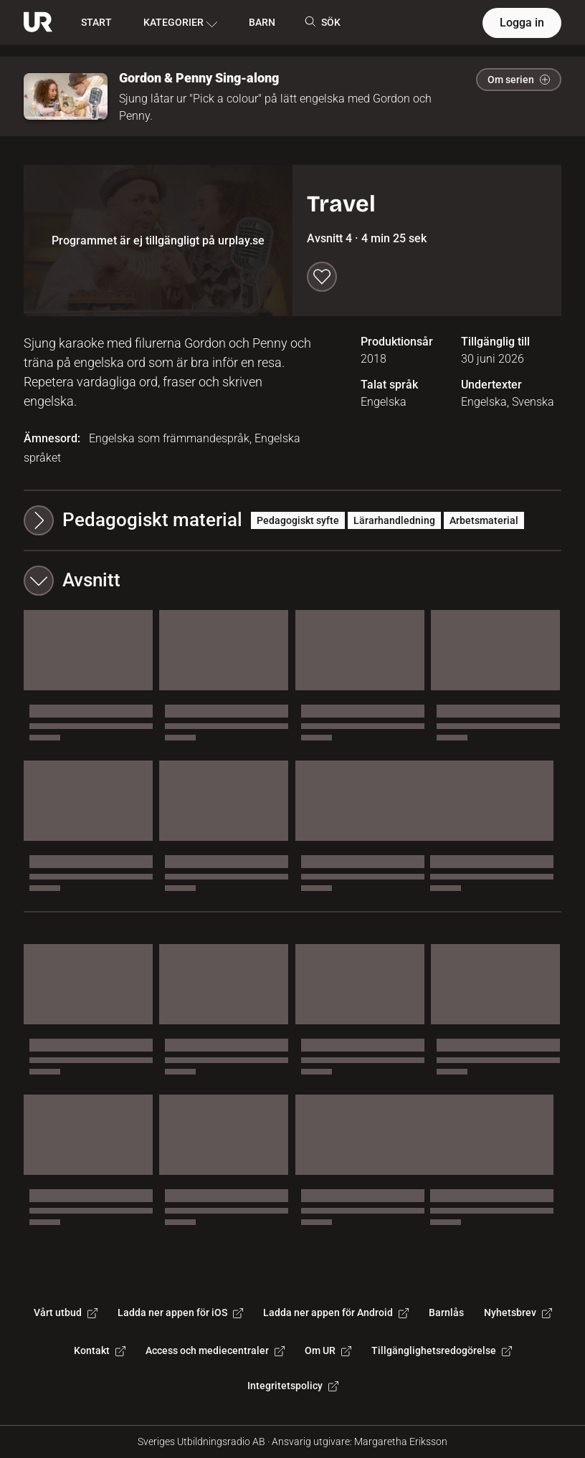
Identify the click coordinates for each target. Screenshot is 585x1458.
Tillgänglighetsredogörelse (441, 1350)
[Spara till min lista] (322, 277)
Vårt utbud (66, 1312)
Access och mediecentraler (215, 1350)
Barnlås (446, 1312)
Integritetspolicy (292, 1385)
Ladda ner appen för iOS (180, 1312)
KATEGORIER (180, 22)
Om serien (519, 79)
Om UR (328, 1350)
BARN (262, 22)
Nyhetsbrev (518, 1312)
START (96, 22)
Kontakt (99, 1350)
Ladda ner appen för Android (336, 1312)
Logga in (522, 22)
